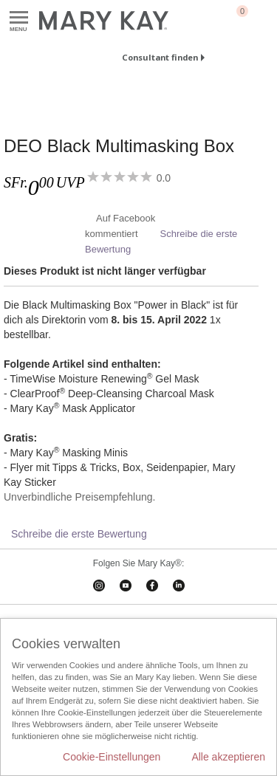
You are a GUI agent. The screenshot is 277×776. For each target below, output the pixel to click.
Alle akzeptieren (228, 757)
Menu (19, 18)
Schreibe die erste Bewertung (79, 534)
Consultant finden (160, 57)
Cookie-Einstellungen (111, 757)
